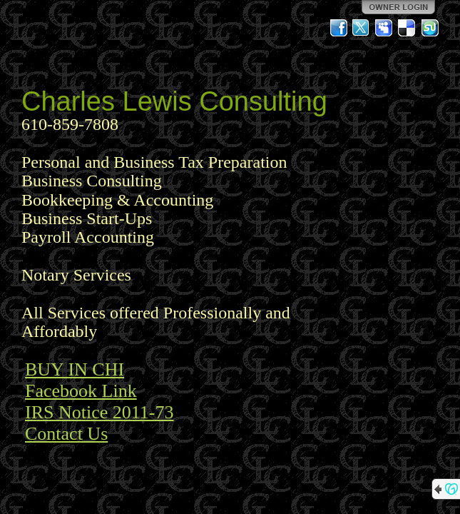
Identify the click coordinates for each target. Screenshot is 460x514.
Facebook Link (81, 391)
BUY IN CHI (74, 369)
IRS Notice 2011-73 (99, 412)
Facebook (339, 28)
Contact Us (66, 433)
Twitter (362, 28)
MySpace (384, 28)
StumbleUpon (430, 28)
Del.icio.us (407, 28)
